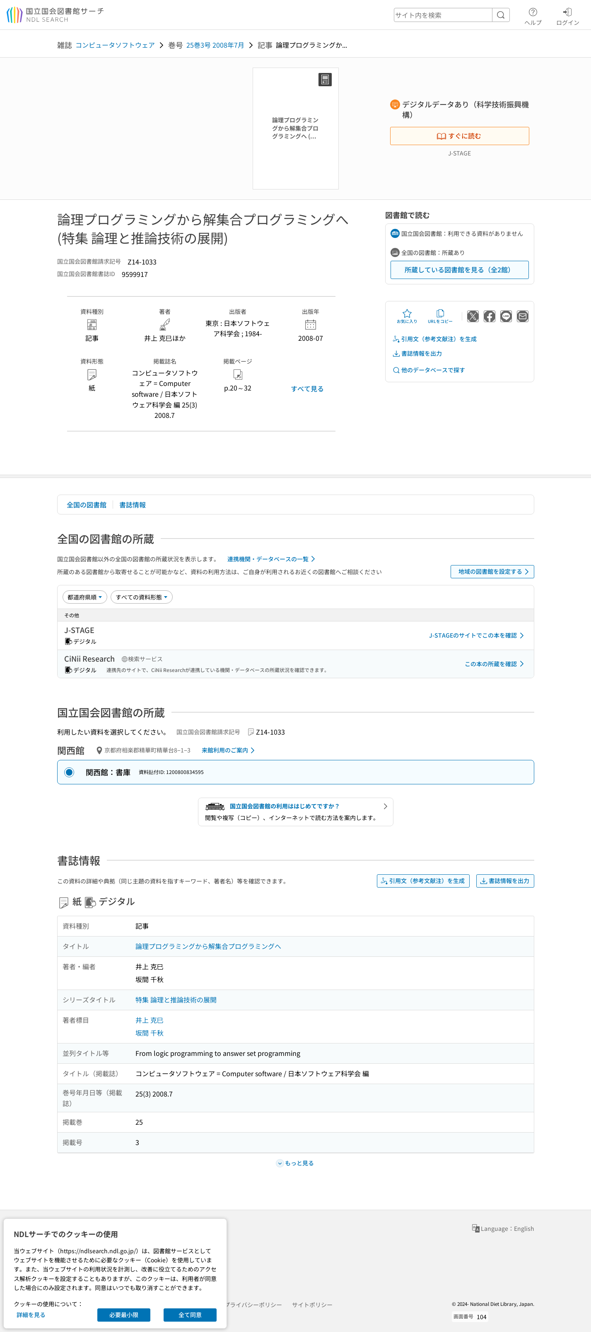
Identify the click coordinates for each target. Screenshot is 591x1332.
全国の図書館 (86, 505)
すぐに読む (459, 136)
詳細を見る (31, 1314)
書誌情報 (132, 505)
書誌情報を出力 (417, 353)
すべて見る (307, 388)
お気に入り (407, 316)
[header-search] (452, 15)
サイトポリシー (312, 1304)
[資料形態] (142, 597)
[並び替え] (85, 597)
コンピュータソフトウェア (115, 45)
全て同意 (190, 1314)
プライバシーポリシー (253, 1304)
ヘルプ (533, 15)
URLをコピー (440, 316)
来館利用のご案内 (230, 750)
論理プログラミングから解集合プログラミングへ (208, 946)
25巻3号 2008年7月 (215, 45)
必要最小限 (123, 1314)
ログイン (567, 15)
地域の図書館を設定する (495, 572)
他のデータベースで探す (428, 370)
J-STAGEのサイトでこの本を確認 (478, 636)
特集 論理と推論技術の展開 (176, 999)
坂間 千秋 (149, 1033)
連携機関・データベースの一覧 (272, 559)
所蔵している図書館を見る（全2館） (459, 269)
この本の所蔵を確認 (496, 664)
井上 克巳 (149, 1020)
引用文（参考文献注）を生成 (434, 339)
